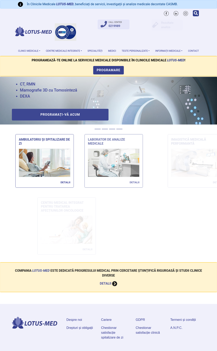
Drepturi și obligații (79, 327)
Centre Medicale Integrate (63, 50)
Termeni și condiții (183, 319)
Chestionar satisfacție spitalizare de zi (112, 332)
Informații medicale (168, 50)
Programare (108, 70)
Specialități (95, 50)
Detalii (67, 182)
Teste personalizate (135, 50)
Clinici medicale (28, 50)
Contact (193, 50)
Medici (112, 50)
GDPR (140, 319)
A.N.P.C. (176, 327)
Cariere (106, 319)
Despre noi (74, 319)
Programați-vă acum (60, 114)
